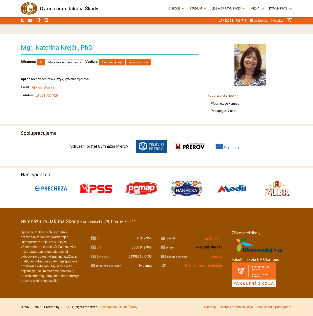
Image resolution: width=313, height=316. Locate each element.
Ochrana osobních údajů (236, 307)
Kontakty (277, 20)
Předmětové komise (225, 103)
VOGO (64, 307)
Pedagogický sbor (223, 111)
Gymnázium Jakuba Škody (69, 9)
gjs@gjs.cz (213, 238)
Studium (196, 8)
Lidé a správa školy (226, 8)
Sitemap (210, 307)
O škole (174, 8)
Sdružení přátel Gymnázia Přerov (99, 146)
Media (255, 8)
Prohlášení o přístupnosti (274, 307)
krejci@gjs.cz (43, 87)
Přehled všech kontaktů (203, 266)
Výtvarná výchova (138, 62)
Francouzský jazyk (112, 62)
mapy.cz (215, 256)
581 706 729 (46, 95)
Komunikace (278, 8)
